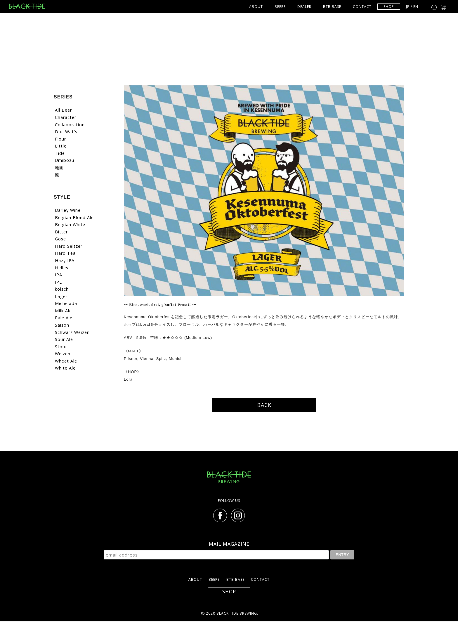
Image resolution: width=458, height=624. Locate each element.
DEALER (304, 6)
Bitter (61, 232)
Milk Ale (63, 310)
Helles (61, 268)
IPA (58, 275)
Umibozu (64, 160)
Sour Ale (64, 339)
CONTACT (362, 6)
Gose (60, 239)
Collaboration (70, 124)
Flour (60, 139)
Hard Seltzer (68, 246)
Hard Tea (65, 253)
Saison (62, 325)
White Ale (65, 368)
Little (61, 146)
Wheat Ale (66, 361)
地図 (59, 167)
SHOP (389, 6)
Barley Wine (68, 210)
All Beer (63, 110)
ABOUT (256, 6)
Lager (61, 296)
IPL (58, 282)
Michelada (66, 303)
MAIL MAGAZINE (229, 544)
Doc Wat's (66, 131)
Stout (61, 346)
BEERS (280, 6)
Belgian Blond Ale (74, 217)
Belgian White (70, 224)
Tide (60, 153)
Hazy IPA (64, 260)
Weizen (62, 353)
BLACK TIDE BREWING (29, 6)
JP (408, 6)
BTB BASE (332, 6)
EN (415, 6)
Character (65, 117)
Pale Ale (63, 317)
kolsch (62, 289)
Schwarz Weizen (72, 332)
